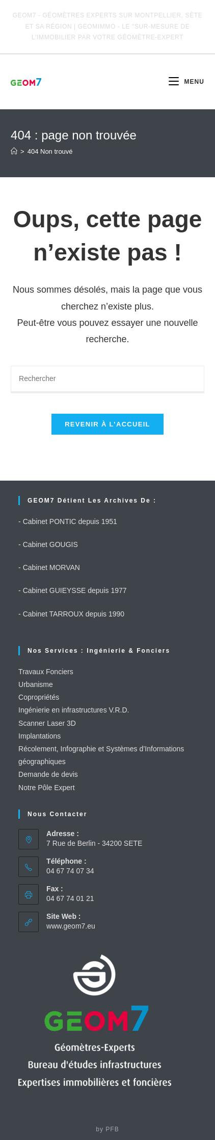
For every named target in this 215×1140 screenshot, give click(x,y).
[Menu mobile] (186, 81)
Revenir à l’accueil (107, 424)
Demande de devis (48, 774)
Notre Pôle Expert (46, 787)
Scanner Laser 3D (47, 723)
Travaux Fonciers (45, 672)
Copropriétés (38, 697)
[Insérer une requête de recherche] (107, 379)
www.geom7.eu (70, 926)
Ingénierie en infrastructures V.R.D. (73, 710)
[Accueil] (14, 151)
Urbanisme (35, 684)
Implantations (39, 736)
